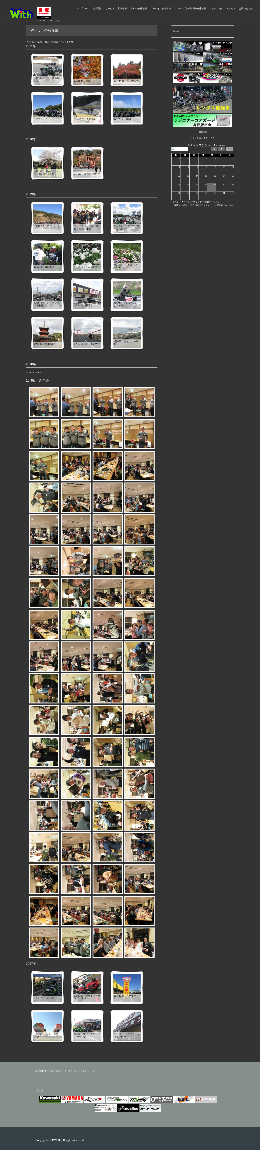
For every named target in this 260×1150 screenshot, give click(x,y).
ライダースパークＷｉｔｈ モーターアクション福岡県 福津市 (37, 13)
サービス (109, 8)
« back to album (34, 372)
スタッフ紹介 (216, 8)
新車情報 (122, 8)
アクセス (231, 8)
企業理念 (97, 8)
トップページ (83, 8)
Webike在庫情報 (138, 8)
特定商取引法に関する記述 (49, 1071)
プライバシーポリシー (79, 1071)
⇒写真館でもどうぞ (224, 205)
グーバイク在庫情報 (160, 8)
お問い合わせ (246, 8)
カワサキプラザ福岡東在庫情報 (190, 8)
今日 (230, 149)
